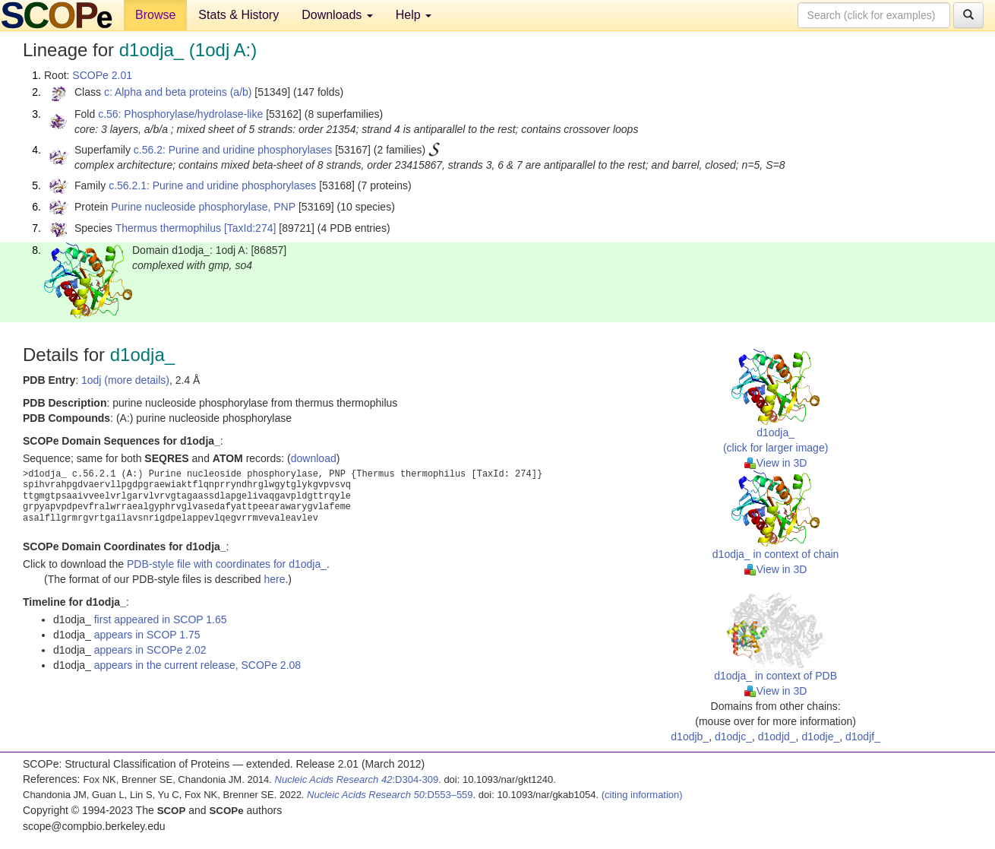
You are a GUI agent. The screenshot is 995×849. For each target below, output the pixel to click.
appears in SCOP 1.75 (147, 635)
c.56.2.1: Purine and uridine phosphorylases (212, 185)
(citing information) (642, 794)
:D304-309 (357, 779)
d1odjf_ (862, 736)
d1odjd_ (777, 736)
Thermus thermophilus (168, 228)
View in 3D (775, 463)
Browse (155, 14)
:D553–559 (390, 794)
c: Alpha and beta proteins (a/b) (178, 92)
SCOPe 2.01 (102, 75)
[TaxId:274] (250, 228)
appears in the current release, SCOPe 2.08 (197, 665)
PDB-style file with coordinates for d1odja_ (227, 564)
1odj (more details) (125, 380)
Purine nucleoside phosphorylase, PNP (203, 207)
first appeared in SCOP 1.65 (160, 619)
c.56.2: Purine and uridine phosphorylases (233, 150)
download (313, 458)
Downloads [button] (337, 14)
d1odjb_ (690, 736)
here (274, 579)
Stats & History (238, 14)
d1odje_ (820, 736)
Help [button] (413, 14)
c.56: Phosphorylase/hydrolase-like (180, 114)
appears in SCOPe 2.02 (150, 650)
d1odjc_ (733, 736)
